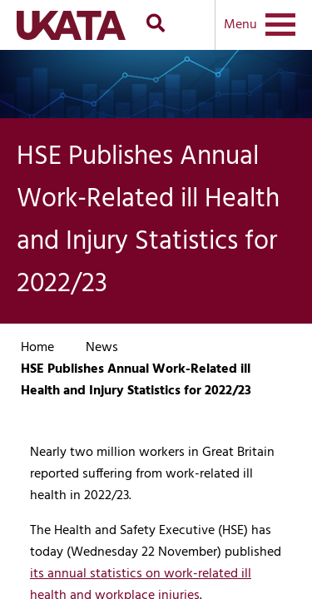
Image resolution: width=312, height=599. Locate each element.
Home (37, 348)
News (102, 348)
